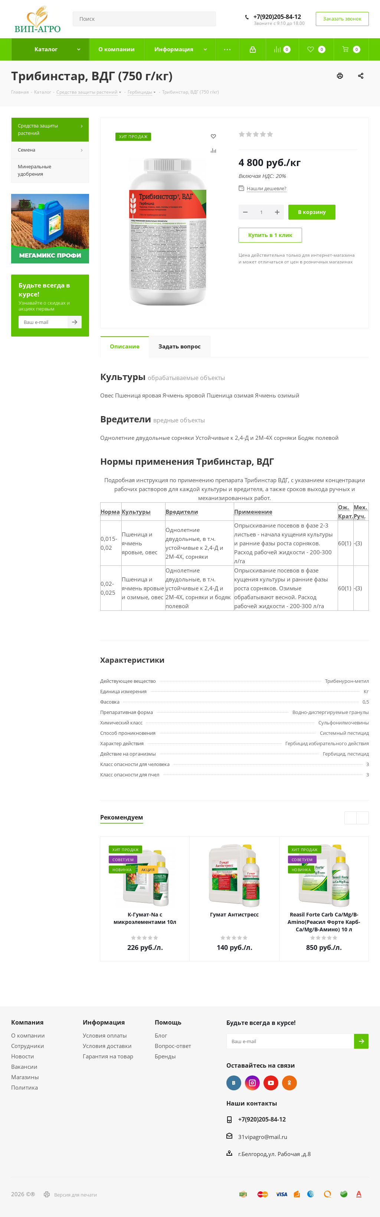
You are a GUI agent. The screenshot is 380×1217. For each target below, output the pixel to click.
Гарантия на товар (108, 1056)
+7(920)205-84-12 (277, 17)
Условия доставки (107, 1045)
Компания (27, 1022)
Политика (24, 1087)
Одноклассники (289, 1082)
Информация (104, 1022)
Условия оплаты (105, 1035)
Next (363, 818)
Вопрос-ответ (173, 1045)
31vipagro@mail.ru (262, 1136)
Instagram (252, 1082)
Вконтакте (233, 1082)
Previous (351, 818)
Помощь (168, 1022)
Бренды (165, 1056)
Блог (161, 1035)
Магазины (25, 1077)
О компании (28, 1035)
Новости (22, 1056)
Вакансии (24, 1066)
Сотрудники (27, 1045)
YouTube (270, 1082)
